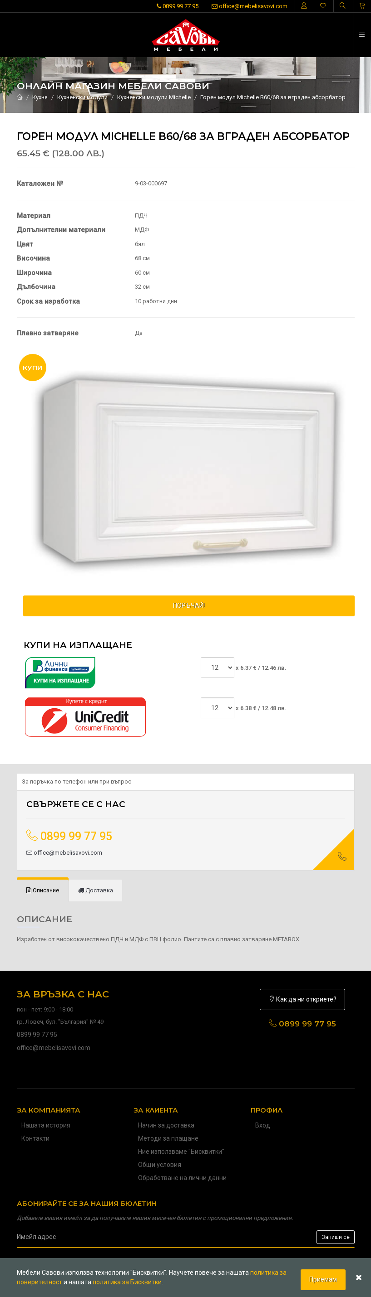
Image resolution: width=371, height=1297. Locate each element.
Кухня (40, 97)
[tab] (43, 891)
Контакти (35, 1138)
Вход (262, 1125)
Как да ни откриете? (302, 999)
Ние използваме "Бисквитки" (181, 1151)
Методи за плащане (168, 1138)
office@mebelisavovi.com (249, 6)
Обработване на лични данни (182, 1177)
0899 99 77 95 (177, 6)
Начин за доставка (166, 1125)
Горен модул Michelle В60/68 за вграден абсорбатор (273, 97)
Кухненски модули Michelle (154, 97)
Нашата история (45, 1125)
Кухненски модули (82, 97)
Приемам (323, 1279)
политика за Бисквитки (127, 1282)
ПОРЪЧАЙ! (189, 605)
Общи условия (159, 1164)
